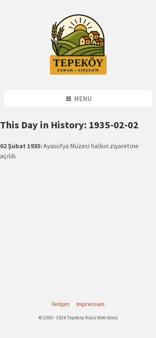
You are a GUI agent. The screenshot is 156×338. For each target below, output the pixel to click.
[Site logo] (78, 73)
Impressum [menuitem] (90, 304)
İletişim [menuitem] (60, 304)
